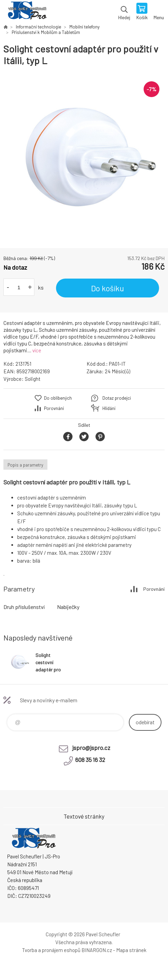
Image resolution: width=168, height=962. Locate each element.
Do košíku (107, 288)
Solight (33, 379)
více (36, 350)
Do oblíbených (58, 398)
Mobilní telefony (84, 27)
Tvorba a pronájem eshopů (51, 950)
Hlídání (108, 408)
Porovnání (54, 408)
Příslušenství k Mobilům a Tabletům (46, 32)
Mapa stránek (131, 950)
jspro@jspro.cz (91, 747)
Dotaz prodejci (116, 398)
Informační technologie (38, 27)
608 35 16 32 (90, 759)
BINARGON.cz (96, 950)
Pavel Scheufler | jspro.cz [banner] (27, 12)
